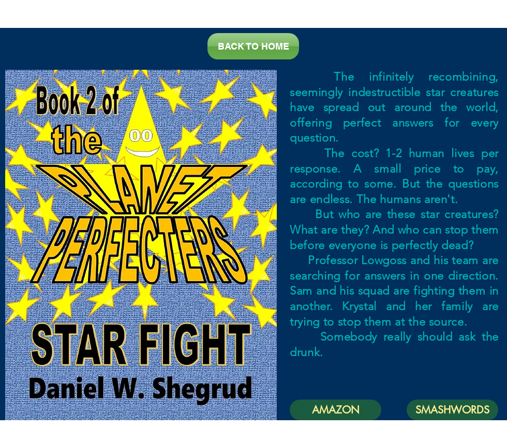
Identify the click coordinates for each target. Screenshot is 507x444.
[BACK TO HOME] (253, 46)
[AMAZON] (335, 410)
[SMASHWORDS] (452, 410)
